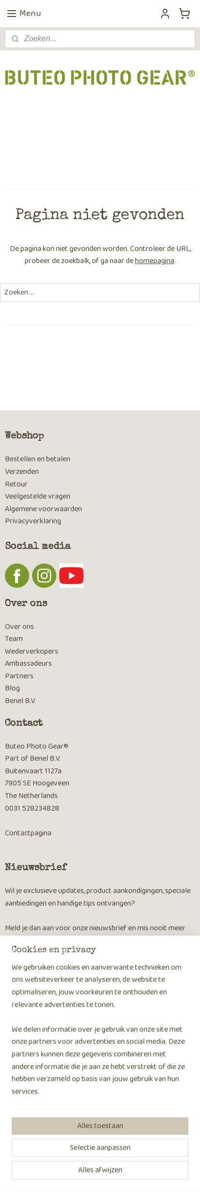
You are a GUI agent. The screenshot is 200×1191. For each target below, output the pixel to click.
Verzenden (22, 472)
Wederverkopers (31, 651)
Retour (16, 484)
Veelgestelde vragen (37, 496)
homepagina (154, 261)
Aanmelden (31, 966)
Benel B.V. (20, 701)
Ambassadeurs (28, 664)
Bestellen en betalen (37, 459)
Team (14, 639)
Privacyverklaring (33, 521)
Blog (12, 688)
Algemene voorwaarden (43, 509)
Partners (19, 676)
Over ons (19, 627)
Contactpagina (28, 833)
